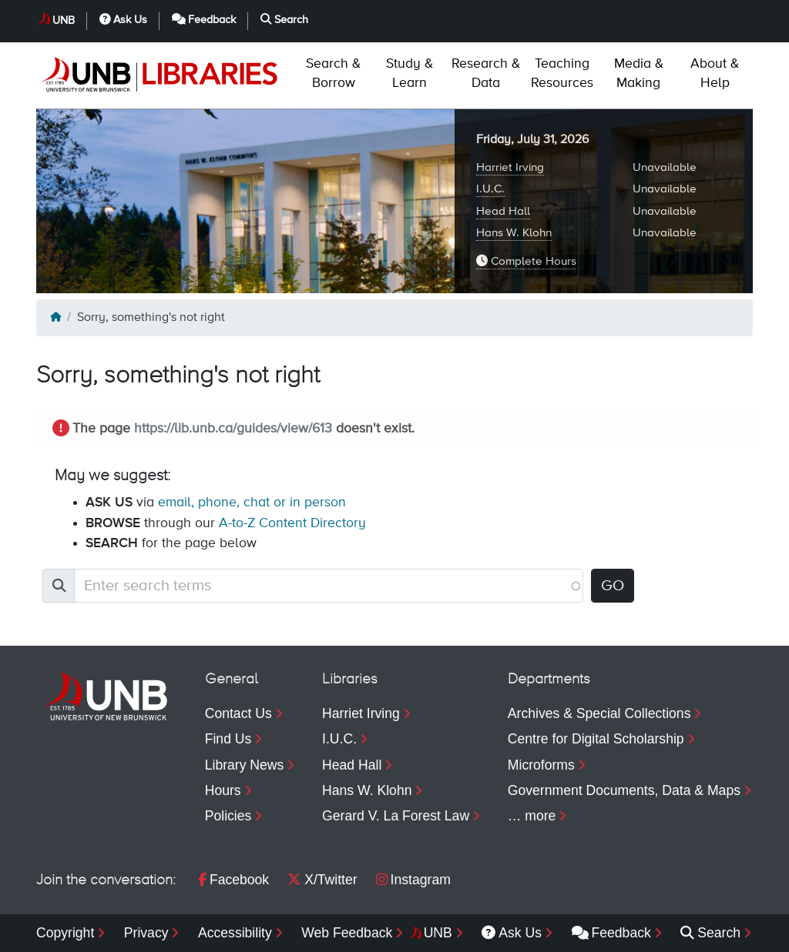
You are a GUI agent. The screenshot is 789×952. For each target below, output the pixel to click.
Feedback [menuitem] (611, 932)
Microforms (541, 765)
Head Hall (503, 211)
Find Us (228, 739)
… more (532, 815)
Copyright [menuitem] (65, 932)
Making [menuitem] (638, 73)
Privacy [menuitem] (146, 932)
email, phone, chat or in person (252, 502)
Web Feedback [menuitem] (346, 932)
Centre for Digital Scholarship (596, 739)
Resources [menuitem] (562, 73)
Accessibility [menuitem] (235, 932)
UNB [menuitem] (438, 932)
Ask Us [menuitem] (512, 932)
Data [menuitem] (486, 73)
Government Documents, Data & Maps (624, 790)
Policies (228, 815)
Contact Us (238, 713)
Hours (223, 790)
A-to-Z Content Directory (292, 523)
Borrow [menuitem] (333, 73)
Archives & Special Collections (599, 713)
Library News (244, 765)
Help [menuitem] (714, 73)
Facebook (233, 879)
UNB (63, 20)
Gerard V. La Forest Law (395, 815)
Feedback (204, 19)
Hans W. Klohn (514, 233)
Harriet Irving (510, 167)
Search (284, 19)
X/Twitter (322, 879)
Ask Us (123, 19)
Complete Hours (526, 261)
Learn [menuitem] (409, 73)
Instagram (413, 879)
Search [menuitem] (710, 932)
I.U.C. (490, 189)
